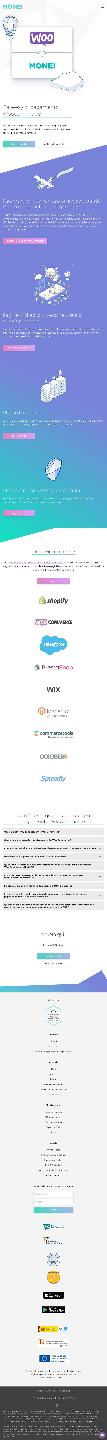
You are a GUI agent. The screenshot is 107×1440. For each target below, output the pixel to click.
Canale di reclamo (53, 1175)
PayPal (89, 226)
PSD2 (46, 498)
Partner (53, 1079)
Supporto (53, 1046)
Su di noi (53, 1094)
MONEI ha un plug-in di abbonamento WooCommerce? (52, 856)
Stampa (53, 1074)
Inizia (53, 581)
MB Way (23, 226)
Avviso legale (53, 1150)
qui (72, 570)
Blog (53, 1069)
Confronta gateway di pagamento (53, 1051)
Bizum (13, 226)
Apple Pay (62, 226)
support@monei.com (62, 1419)
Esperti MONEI (53, 1127)
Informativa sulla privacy (53, 1155)
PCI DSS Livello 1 (53, 1165)
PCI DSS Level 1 (60, 498)
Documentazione (53, 1112)
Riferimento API (53, 1117)
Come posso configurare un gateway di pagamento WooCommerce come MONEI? (52, 848)
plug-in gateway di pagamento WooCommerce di (37, 562)
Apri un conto (19, 144)
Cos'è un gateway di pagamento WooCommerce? (52, 831)
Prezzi (53, 1041)
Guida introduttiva (53, 1122)
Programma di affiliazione (54, 1089)
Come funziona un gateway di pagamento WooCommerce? (52, 840)
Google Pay (75, 226)
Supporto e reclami (54, 1160)
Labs (53, 1132)
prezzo (89, 421)
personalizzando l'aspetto (42, 332)
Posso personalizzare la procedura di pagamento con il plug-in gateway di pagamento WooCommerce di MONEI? (52, 895)
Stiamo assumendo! (53, 1084)
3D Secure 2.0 (34, 498)
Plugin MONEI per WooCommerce (25, 240)
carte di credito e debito (42, 226)
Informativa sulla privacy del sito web (77, 1421)
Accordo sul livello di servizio (53, 1170)
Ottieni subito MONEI (19, 347)
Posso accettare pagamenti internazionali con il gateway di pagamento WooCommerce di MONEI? (52, 876)
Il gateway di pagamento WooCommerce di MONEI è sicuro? (52, 886)
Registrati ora (19, 513)
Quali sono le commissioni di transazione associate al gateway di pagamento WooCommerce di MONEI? (52, 865)
